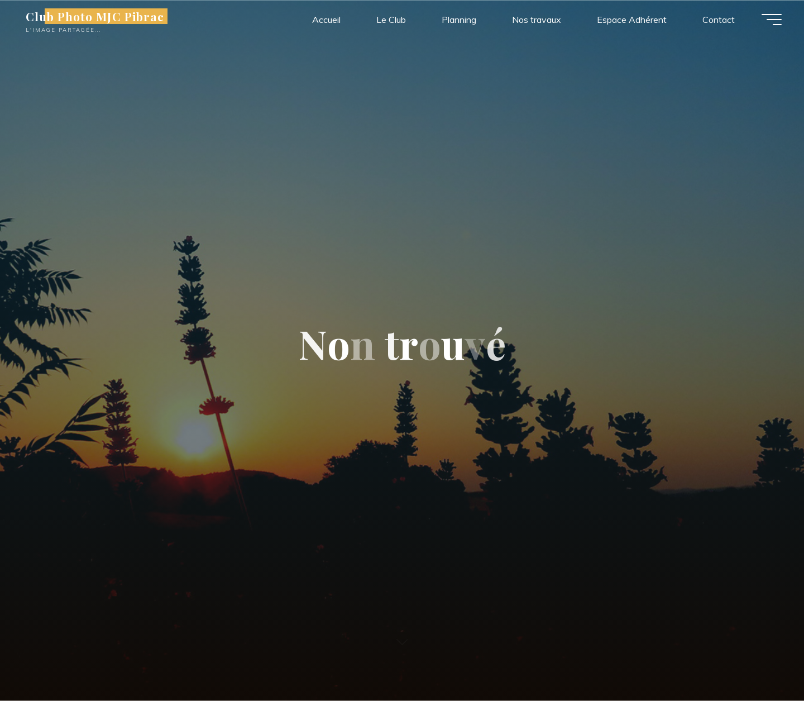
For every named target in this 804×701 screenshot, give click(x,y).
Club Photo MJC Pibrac (95, 16)
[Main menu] (772, 19)
